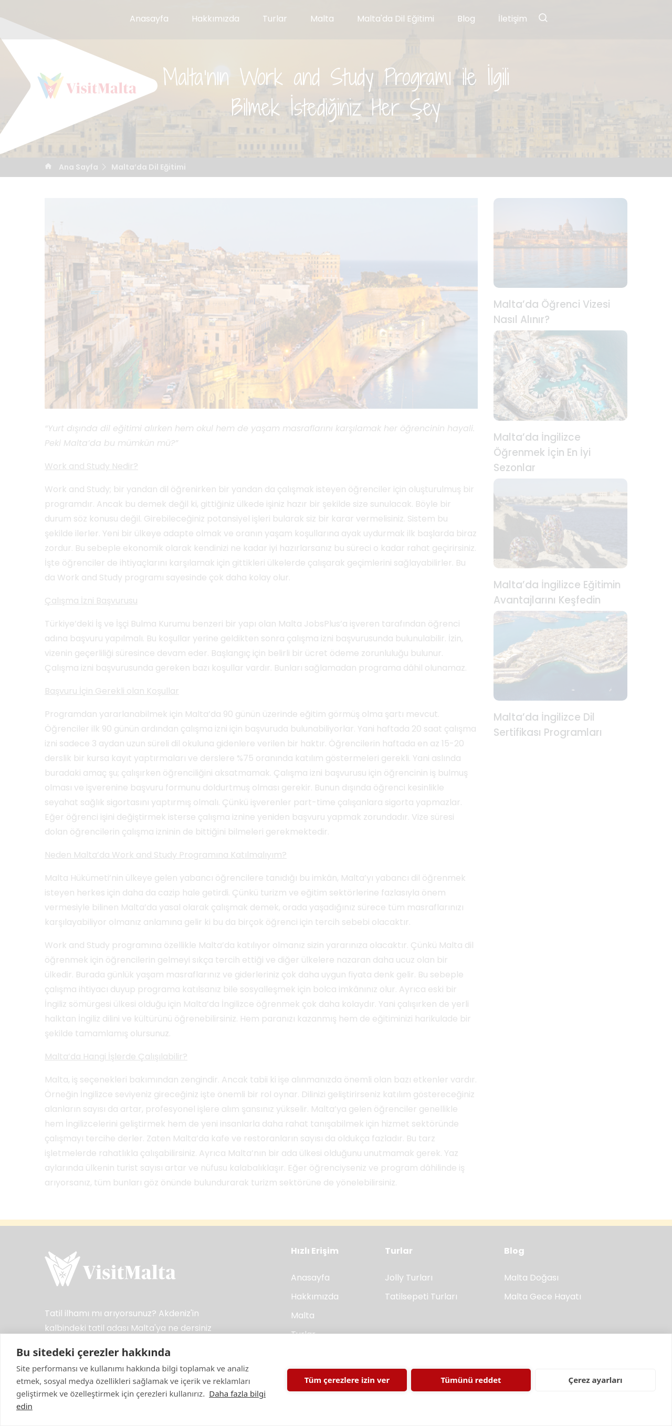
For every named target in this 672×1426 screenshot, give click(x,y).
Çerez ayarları (596, 1380)
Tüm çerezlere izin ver (347, 1380)
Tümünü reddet (470, 1380)
